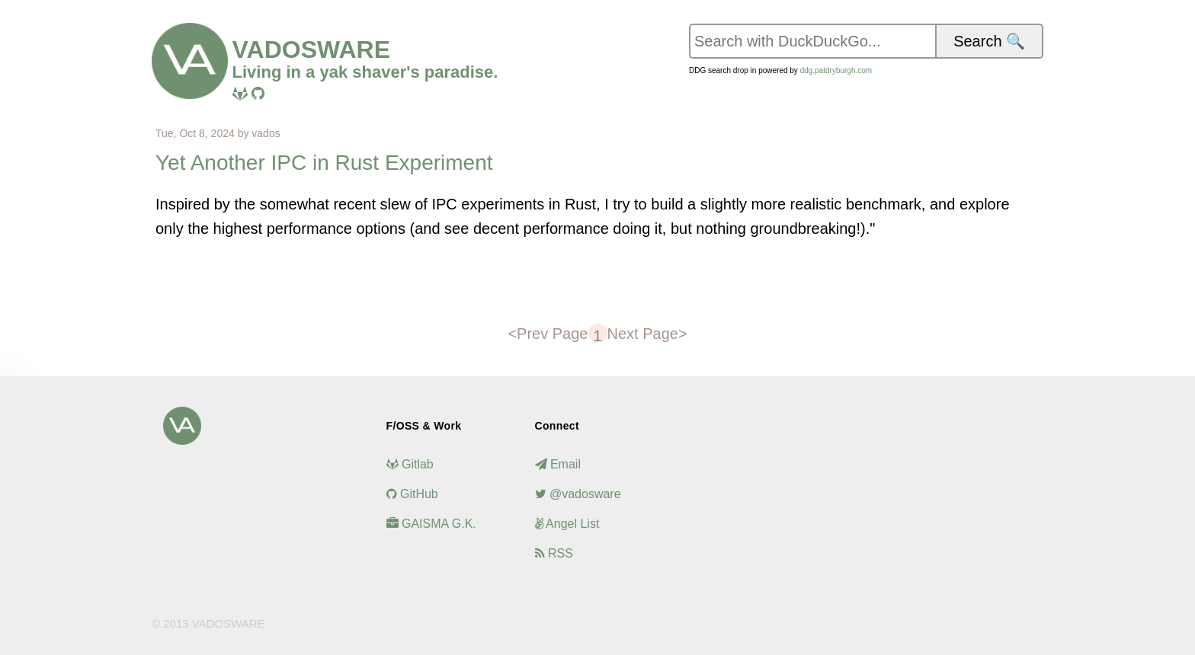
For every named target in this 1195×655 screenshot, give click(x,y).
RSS (554, 553)
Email (558, 464)
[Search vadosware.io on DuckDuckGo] (812, 41)
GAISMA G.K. (431, 523)
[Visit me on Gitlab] (240, 93)
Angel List (567, 523)
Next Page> (647, 333)
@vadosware (578, 493)
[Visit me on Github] (257, 93)
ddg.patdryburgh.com (836, 70)
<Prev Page (548, 333)
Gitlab (410, 464)
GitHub (412, 493)
